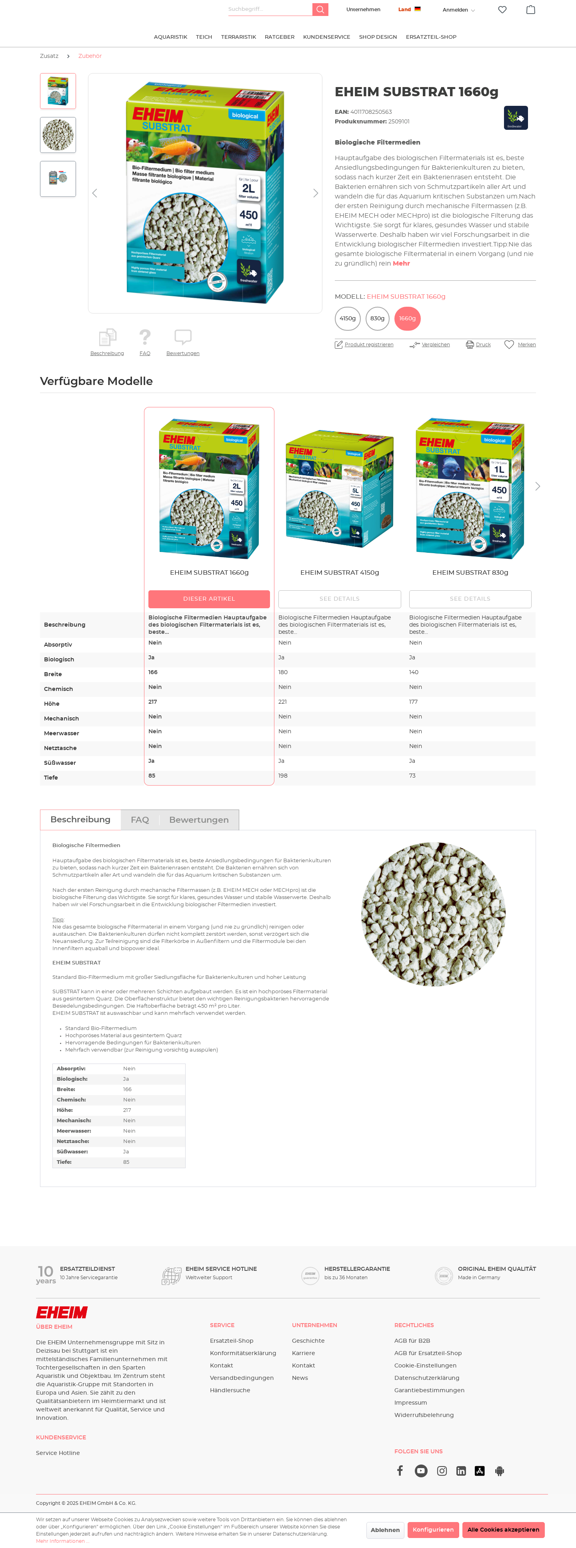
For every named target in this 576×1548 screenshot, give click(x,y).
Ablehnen (385, 1530)
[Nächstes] (316, 193)
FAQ (145, 353)
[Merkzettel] (502, 10)
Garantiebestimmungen (429, 1390)
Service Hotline (58, 1453)
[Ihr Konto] (455, 10)
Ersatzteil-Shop (232, 1341)
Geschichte (308, 1341)
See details (340, 599)
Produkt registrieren (369, 344)
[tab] (80, 820)
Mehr (401, 263)
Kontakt (221, 1366)
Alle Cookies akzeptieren (504, 1530)
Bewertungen (183, 353)
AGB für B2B (412, 1341)
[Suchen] (320, 9)
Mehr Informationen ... (63, 1541)
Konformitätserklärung (243, 1353)
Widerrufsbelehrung (424, 1415)
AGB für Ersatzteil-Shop (428, 1353)
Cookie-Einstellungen (425, 1366)
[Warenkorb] (531, 8)
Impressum (410, 1403)
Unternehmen (363, 9)
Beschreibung (107, 353)
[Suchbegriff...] (270, 9)
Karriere (303, 1353)
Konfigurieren (433, 1530)
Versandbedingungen (242, 1378)
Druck (483, 344)
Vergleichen (436, 344)
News (300, 1378)
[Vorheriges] (94, 193)
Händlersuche (230, 1390)
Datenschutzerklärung (427, 1378)
